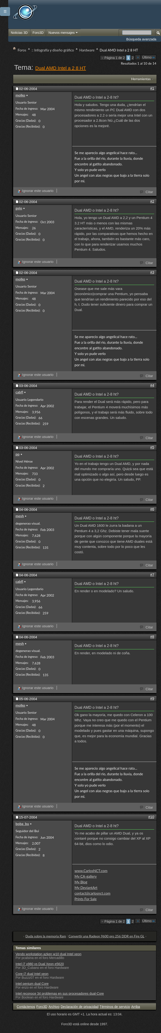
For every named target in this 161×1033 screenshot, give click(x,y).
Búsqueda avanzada (141, 39)
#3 (152, 272)
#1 (152, 88)
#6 (152, 509)
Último (148, 57)
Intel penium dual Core (32, 984)
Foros (22, 50)
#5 (152, 447)
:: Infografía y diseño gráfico (53, 50)
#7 (152, 575)
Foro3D (38, 33)
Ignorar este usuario (35, 191)
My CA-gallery (86, 876)
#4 (152, 385)
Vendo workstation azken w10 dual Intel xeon (48, 954)
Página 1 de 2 (114, 58)
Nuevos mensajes (63, 33)
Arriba (135, 1007)
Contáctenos (26, 1007)
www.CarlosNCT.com (91, 871)
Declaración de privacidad (79, 1007)
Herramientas (141, 79)
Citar (146, 191)
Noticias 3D (19, 33)
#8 (152, 637)
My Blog (81, 882)
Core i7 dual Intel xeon (32, 974)
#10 (151, 817)
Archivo (53, 1007)
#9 (152, 698)
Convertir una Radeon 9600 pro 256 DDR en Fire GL (106, 936)
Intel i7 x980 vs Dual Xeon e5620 (40, 964)
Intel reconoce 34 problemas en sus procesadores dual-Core (60, 993)
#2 (152, 201)
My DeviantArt (86, 887)
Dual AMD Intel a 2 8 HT (60, 68)
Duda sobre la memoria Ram (45, 936)
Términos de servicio (115, 1007)
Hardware (86, 50)
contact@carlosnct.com (92, 893)
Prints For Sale (86, 899)
